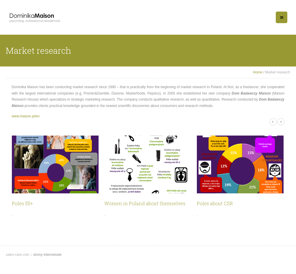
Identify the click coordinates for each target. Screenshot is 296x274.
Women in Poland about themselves (144, 203)
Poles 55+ (22, 203)
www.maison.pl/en (26, 116)
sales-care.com (18, 255)
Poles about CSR (215, 203)
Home (257, 72)
